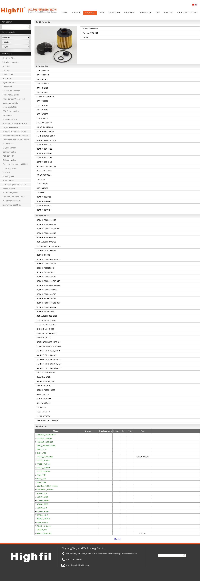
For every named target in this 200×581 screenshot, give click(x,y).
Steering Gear (9, 176)
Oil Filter (6, 70)
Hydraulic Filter (9, 82)
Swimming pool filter (12, 205)
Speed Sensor (9, 180)
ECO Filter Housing (11, 111)
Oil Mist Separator (11, 62)
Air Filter (6, 66)
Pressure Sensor (10, 119)
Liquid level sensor (11, 127)
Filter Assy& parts (11, 95)
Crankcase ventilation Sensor (16, 139)
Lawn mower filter (11, 103)
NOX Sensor (8, 115)
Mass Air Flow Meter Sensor (15, 123)
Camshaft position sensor (14, 184)
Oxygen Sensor (9, 148)
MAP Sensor (8, 144)
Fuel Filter (7, 78)
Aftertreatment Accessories (15, 131)
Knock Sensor (9, 188)
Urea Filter (7, 86)
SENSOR (6, 172)
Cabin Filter (8, 74)
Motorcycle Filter (10, 107)
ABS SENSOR (8, 156)
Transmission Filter (11, 91)
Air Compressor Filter (12, 201)
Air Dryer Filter (9, 58)
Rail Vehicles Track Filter (13, 197)
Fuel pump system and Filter (15, 164)
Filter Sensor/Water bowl (14, 99)
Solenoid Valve (9, 152)
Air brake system (10, 192)
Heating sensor (9, 168)
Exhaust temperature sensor (15, 135)
